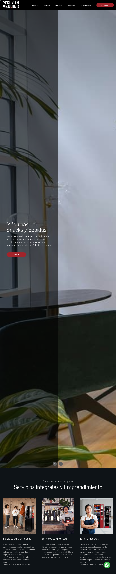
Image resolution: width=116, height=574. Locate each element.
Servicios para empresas (17, 133)
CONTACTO (106, 5)
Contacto (5, 553)
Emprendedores (86, 5)
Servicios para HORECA (10, 540)
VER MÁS (15, 456)
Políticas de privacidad (88, 568)
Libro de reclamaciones (110, 568)
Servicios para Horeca (54, 133)
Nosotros (35, 5)
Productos (58, 5)
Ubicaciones (71, 5)
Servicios (47, 5)
